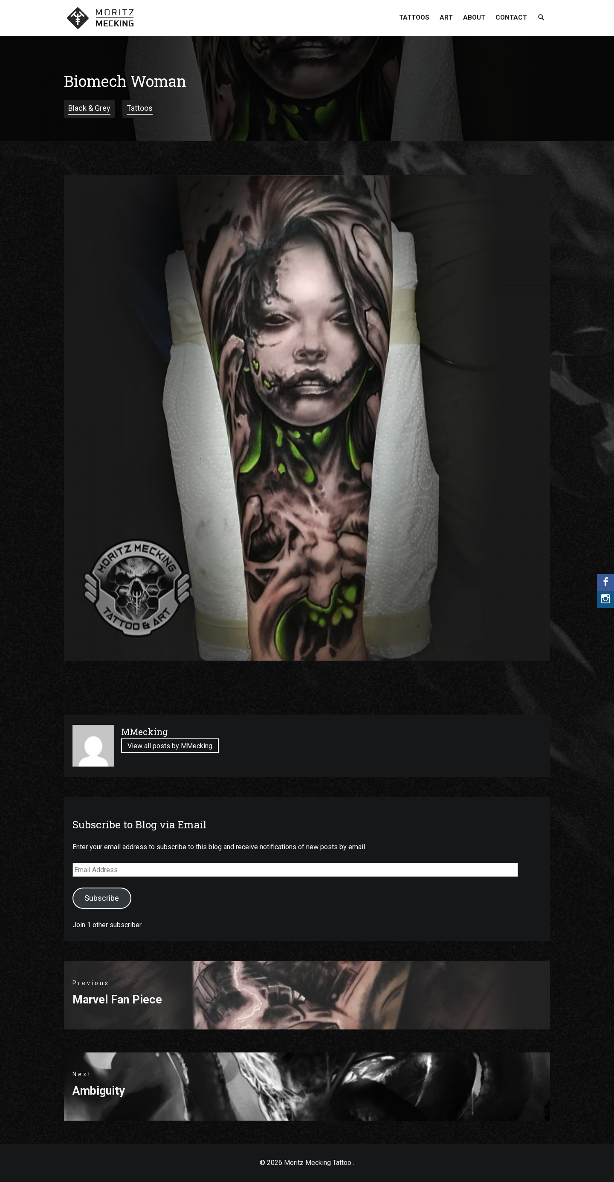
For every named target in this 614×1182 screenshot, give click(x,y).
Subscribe (101, 898)
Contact (511, 17)
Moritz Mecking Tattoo (317, 1163)
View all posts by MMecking (169, 746)
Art (446, 17)
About (474, 17)
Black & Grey (89, 108)
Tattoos (414, 17)
